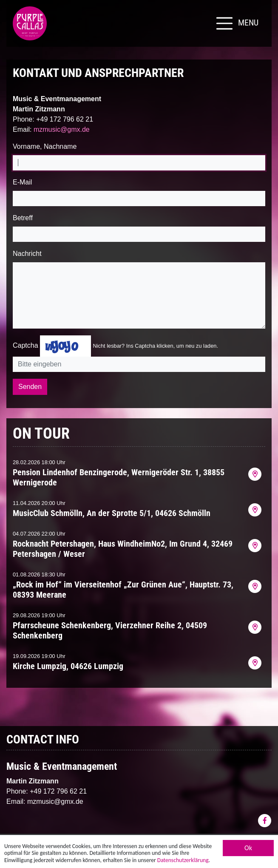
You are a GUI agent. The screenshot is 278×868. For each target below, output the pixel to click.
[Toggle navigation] (236, 23)
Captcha (25, 345)
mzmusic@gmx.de (62, 129)
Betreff (23, 217)
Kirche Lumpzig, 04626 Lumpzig (68, 666)
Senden (30, 386)
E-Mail (22, 182)
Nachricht (27, 253)
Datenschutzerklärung (183, 862)
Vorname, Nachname (45, 146)
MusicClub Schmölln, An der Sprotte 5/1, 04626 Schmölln (111, 513)
